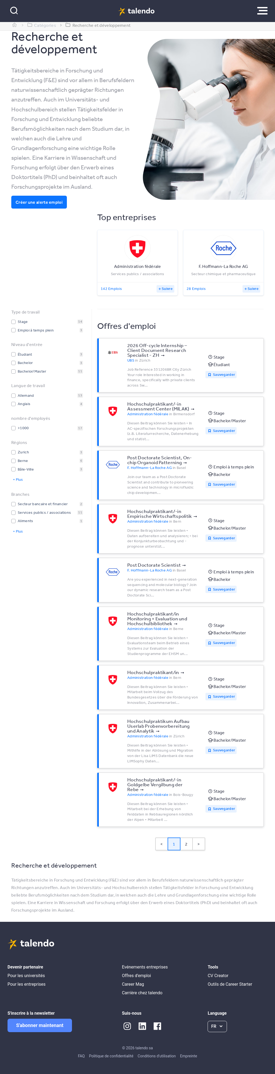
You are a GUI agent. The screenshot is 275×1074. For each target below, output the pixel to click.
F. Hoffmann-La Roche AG (149, 467)
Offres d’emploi (136, 975)
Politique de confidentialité (111, 1056)
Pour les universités (26, 975)
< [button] (161, 844)
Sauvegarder (224, 374)
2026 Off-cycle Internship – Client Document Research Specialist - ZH (157, 350)
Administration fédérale (147, 414)
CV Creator (218, 975)
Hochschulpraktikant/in (153, 672)
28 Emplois (196, 288)
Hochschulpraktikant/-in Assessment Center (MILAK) (158, 406)
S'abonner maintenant (39, 1025)
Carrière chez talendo (142, 992)
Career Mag (133, 984)
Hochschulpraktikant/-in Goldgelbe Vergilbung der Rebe (155, 784)
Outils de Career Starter (230, 984)
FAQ (81, 1056)
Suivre (167, 288)
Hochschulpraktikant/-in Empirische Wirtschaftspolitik (159, 513)
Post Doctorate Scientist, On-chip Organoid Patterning (159, 460)
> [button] (198, 844)
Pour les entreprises (27, 984)
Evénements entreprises (145, 967)
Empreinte (188, 1056)
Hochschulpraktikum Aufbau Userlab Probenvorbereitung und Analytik (158, 726)
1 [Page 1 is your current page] (174, 844)
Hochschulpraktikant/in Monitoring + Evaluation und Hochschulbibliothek (157, 618)
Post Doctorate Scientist (154, 564)
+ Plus (18, 479)
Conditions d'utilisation (157, 1056)
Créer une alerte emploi (39, 202)
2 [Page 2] (186, 844)
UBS (130, 360)
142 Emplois (111, 288)
